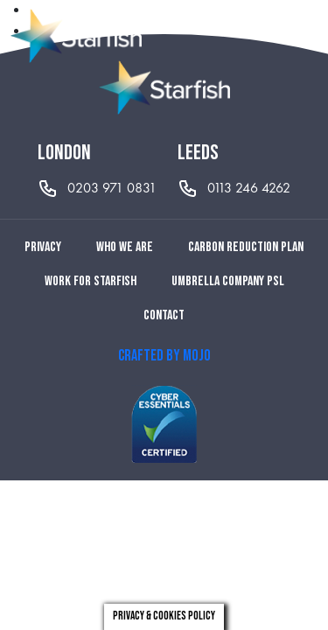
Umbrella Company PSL (227, 281)
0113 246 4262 (248, 187)
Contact (164, 315)
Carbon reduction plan (246, 247)
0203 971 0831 (112, 187)
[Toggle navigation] (305, 36)
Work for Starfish (90, 281)
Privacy (42, 247)
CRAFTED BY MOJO (164, 355)
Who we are (124, 247)
